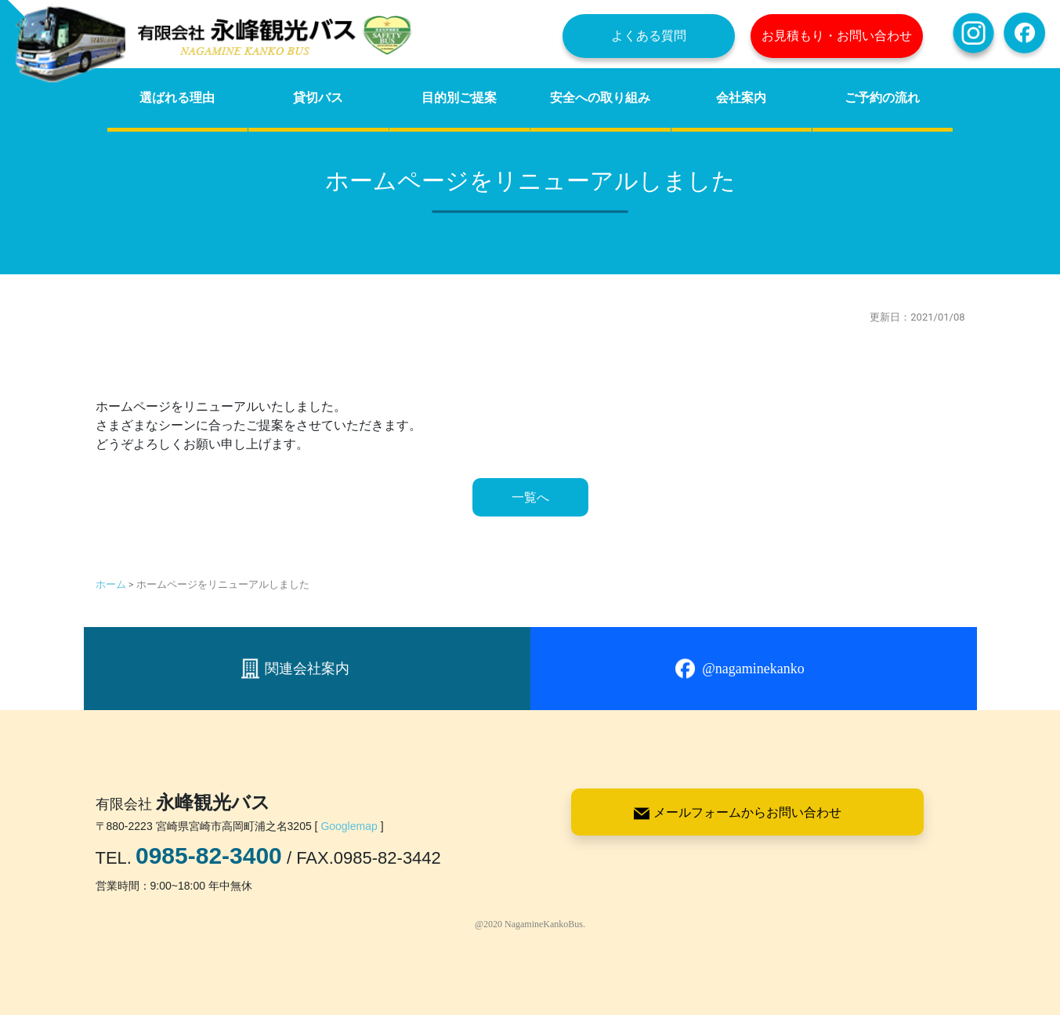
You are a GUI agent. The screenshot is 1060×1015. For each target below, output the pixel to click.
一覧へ (530, 497)
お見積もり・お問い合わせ (837, 35)
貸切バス (318, 97)
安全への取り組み (600, 97)
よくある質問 (648, 35)
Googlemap (348, 826)
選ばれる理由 (177, 97)
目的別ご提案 (459, 97)
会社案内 (741, 97)
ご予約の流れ (882, 97)
